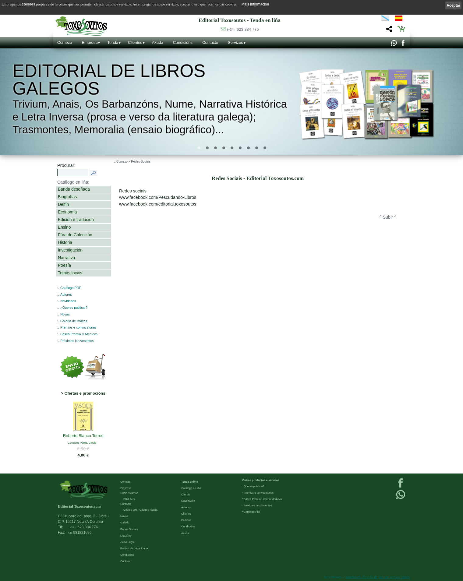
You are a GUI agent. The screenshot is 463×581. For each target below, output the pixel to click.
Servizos (235, 42)
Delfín (63, 204)
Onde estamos (129, 493)
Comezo (64, 42)
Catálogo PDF (70, 288)
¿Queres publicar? (73, 307)
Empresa (89, 42)
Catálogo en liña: (73, 182)
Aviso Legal (127, 542)
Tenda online (189, 481)
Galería (124, 522)
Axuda (157, 42)
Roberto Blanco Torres (83, 435)
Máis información (255, 4)
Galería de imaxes (73, 321)
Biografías (67, 196)
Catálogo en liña (191, 488)
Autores (66, 294)
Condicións (183, 42)
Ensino (64, 227)
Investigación (70, 250)
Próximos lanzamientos (258, 505)
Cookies (125, 561)
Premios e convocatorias (78, 327)
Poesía (64, 265)
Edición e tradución (76, 219)
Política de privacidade (134, 548)
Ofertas (185, 494)
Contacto (210, 42)
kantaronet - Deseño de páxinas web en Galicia (378, 577)
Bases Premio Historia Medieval (263, 499)
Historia (65, 242)
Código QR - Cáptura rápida (140, 509)
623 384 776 (243, 29)
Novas (65, 314)
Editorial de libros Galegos (109, 80)
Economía (67, 212)
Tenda (112, 42)
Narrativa (66, 257)
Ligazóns (125, 535)
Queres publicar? (254, 486)
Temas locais (70, 272)
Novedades (188, 500)
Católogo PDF (252, 511)
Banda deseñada (74, 189)
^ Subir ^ (388, 217)
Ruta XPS (129, 498)
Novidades (68, 301)
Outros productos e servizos (260, 480)
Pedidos (186, 520)
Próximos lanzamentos (77, 341)
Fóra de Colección (75, 234)
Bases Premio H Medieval (79, 334)
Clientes (135, 42)
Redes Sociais (140, 161)
